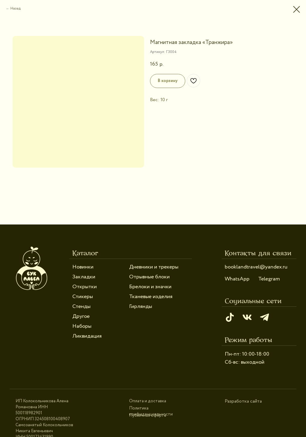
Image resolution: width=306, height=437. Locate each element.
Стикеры (82, 297)
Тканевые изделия (150, 297)
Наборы (81, 326)
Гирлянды (140, 306)
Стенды (81, 306)
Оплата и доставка (147, 401)
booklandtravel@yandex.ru (256, 267)
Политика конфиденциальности (151, 411)
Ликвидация (87, 336)
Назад (15, 8)
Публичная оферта (147, 415)
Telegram (269, 279)
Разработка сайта (243, 401)
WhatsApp (237, 279)
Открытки (84, 287)
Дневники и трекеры (153, 267)
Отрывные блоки (149, 277)
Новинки (83, 267)
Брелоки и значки (150, 287)
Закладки (83, 277)
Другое (81, 316)
